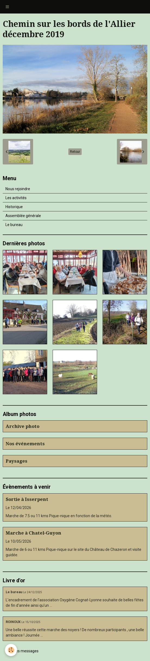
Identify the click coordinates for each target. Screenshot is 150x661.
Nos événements (25, 443)
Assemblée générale (23, 216)
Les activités (16, 198)
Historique (14, 207)
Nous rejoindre (17, 189)
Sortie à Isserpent (27, 499)
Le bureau (14, 225)
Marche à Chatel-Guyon (33, 533)
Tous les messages (22, 651)
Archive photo (22, 426)
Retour (75, 152)
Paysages (16, 461)
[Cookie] (11, 650)
